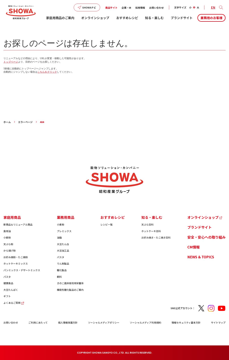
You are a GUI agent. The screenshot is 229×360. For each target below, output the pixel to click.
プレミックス (64, 231)
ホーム (7, 122)
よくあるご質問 (14, 302)
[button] (221, 7)
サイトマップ (218, 322)
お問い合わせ (156, 7)
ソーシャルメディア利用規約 (145, 322)
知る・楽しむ (154, 17)
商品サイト (111, 7)
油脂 (59, 237)
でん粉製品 (63, 263)
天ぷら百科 (147, 224)
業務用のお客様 (211, 17)
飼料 (59, 276)
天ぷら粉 (8, 244)
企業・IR (126, 7)
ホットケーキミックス (15, 263)
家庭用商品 (12, 217)
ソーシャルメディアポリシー (103, 322)
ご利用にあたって (38, 322)
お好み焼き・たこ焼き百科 (156, 237)
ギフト (7, 296)
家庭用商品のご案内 (60, 17)
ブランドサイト (182, 17)
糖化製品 (62, 270)
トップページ (10, 62)
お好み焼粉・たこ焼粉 (15, 257)
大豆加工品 (63, 250)
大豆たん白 (63, 244)
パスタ (7, 276)
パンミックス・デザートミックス (21, 270)
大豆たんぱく (10, 289)
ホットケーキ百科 (151, 231)
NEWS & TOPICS (200, 256)
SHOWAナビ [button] (89, 7)
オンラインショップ (95, 17)
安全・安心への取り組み (206, 237)
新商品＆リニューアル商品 (17, 224)
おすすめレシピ (127, 17)
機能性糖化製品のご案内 (70, 289)
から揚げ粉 (9, 250)
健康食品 (8, 283)
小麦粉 (7, 237)
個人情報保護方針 (68, 322)
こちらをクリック (47, 72)
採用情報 (140, 7)
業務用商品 (65, 217)
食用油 (7, 231)
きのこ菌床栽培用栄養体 (70, 283)
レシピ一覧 (106, 224)
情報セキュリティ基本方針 (186, 322)
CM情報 (193, 246)
